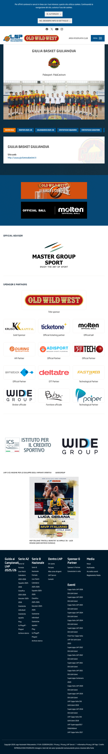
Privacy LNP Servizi (68, 744)
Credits (101, 744)
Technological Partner (88, 381)
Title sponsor (54, 312)
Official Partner (54, 358)
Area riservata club (78, 38)
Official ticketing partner (54, 335)
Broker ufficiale (19, 404)
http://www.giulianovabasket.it (22, 157)
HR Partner (19, 358)
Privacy (56, 744)
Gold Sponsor (19, 335)
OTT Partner (54, 381)
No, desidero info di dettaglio (54, 21)
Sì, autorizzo (53, 14)
